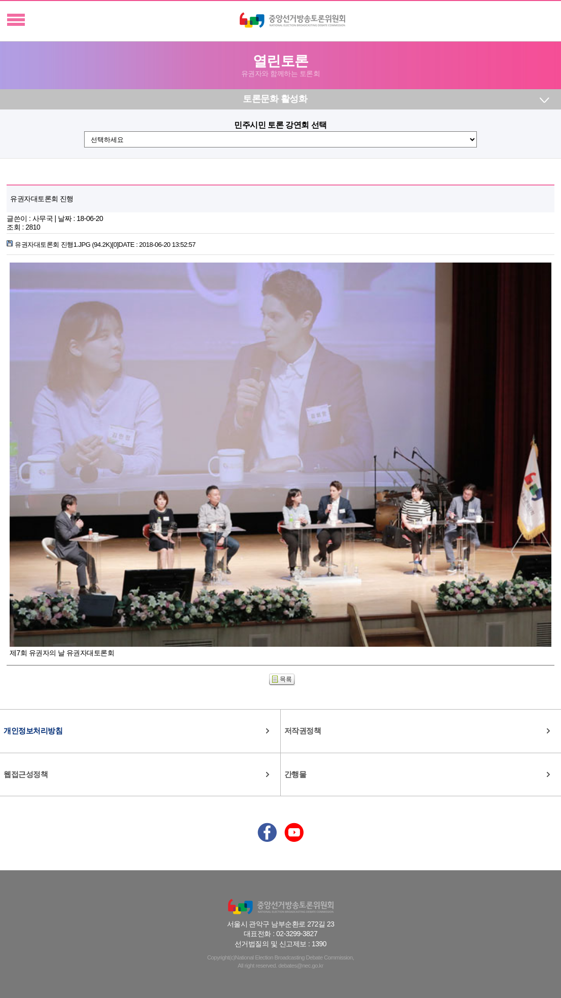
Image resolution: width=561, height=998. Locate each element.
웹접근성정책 (26, 774)
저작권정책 (302, 730)
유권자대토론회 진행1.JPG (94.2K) (101, 244)
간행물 (295, 774)
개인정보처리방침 (33, 730)
